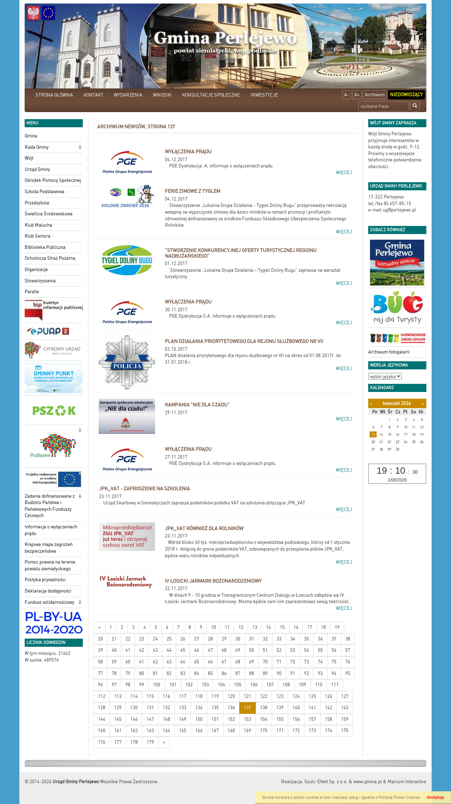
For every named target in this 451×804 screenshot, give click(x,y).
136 (231, 707)
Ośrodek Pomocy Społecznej (53, 180)
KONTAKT (93, 95)
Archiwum (375, 94)
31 (251, 639)
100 (156, 684)
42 (141, 650)
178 (134, 742)
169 (247, 730)
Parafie (32, 291)
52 (279, 650)
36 (320, 639)
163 (150, 730)
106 (254, 684)
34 (292, 639)
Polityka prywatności (45, 579)
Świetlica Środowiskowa (49, 213)
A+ (357, 94)
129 (118, 707)
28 (210, 639)
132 (166, 707)
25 (169, 639)
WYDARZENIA (128, 95)
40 (114, 650)
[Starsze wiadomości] (164, 742)
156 (296, 719)
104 (221, 684)
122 (263, 696)
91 (292, 673)
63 (169, 661)
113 (118, 696)
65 (196, 661)
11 (227, 627)
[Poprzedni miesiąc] (371, 403)
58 (100, 661)
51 (265, 650)
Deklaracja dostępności (48, 591)
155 (280, 719)
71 (279, 661)
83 (182, 673)
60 (127, 661)
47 (210, 650)
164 (166, 730)
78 (114, 673)
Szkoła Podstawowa (44, 191)
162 (134, 730)
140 (296, 707)
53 (292, 650)
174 (328, 730)
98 (127, 684)
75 (334, 661)
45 (182, 650)
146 (134, 719)
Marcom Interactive (407, 781)
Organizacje (36, 269)
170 (263, 730)
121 (247, 696)
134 (199, 707)
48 (224, 650)
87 (237, 673)
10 (213, 627)
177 (118, 742)
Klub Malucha (38, 225)
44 (169, 650)
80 (141, 673)
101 (173, 684)
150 (199, 719)
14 (268, 627)
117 (182, 696)
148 (166, 719)
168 (231, 730)
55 (320, 650)
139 (280, 707)
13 (254, 627)
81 (155, 673)
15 (282, 627)
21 (114, 639)
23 (141, 639)
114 (134, 696)
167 (215, 730)
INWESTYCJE (264, 95)
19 (337, 627)
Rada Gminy (37, 147)
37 (334, 639)
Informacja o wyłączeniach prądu (51, 530)
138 (263, 707)
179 (150, 742)
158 (328, 719)
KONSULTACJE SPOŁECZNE (211, 95)
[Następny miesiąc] (423, 403)
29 (224, 639)
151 (215, 719)
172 (296, 730)
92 (306, 673)
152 (231, 719)
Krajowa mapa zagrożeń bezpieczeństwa (49, 548)
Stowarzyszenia (40, 280)
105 (237, 684)
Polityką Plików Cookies (399, 797)
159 (344, 719)
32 (265, 639)
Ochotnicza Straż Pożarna (50, 258)
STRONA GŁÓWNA (54, 95)
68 (237, 661)
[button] (80, 148)
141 (312, 707)
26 (182, 639)
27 (196, 639)
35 (306, 639)
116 (166, 696)
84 (196, 673)
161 (118, 730)
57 (347, 650)
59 (114, 661)
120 (231, 696)
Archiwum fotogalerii (388, 352)
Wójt (29, 158)
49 (237, 650)
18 (323, 627)
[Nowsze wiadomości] (99, 627)
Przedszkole (37, 202)
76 (347, 661)
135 (215, 707)
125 (312, 696)
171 (280, 730)
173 (312, 730)
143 (344, 707)
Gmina (31, 136)
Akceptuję (435, 797)
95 (347, 673)
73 (306, 661)
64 (182, 661)
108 (286, 684)
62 (155, 661)
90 (279, 673)
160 (101, 730)
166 (199, 730)
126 (328, 696)
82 (169, 673)
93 (320, 673)
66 (210, 661)
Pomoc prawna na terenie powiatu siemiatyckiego (50, 565)
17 (309, 627)
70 (265, 661)
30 (237, 639)
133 (182, 707)
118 (199, 696)
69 (251, 661)
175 (344, 730)
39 (100, 650)
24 (155, 639)
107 (270, 684)
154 (263, 719)
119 (215, 696)
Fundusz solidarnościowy (49, 602)
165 (182, 730)
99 (141, 684)
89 (265, 673)
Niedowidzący (406, 94)
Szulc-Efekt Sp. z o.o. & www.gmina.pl (343, 781)
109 (302, 684)
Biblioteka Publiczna (45, 247)
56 (334, 650)
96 (100, 684)
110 (318, 684)
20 (100, 639)
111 (335, 684)
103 (205, 684)
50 (251, 650)
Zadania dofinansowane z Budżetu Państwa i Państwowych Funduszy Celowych (50, 505)
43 (155, 650)
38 (347, 639)
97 (114, 684)
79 (127, 673)
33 (279, 639)
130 (134, 707)
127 (344, 696)
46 (196, 650)
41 (127, 650)
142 (328, 707)
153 (247, 719)
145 (118, 719)
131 (150, 707)
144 (101, 719)
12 (241, 627)
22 (127, 639)
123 (280, 696)
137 (247, 707)
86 (224, 673)
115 (150, 696)
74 (320, 661)
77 (100, 673)
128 (101, 707)
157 (312, 719)
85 (210, 673)
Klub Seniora (37, 236)
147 (150, 719)
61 (141, 661)
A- (346, 94)
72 (292, 661)
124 (296, 696)
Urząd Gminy (37, 169)
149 (182, 719)
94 (334, 673)
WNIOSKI (162, 95)
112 (101, 696)
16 (296, 627)
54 (306, 650)
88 (251, 673)
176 (101, 742)
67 (224, 661)
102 (189, 684)
